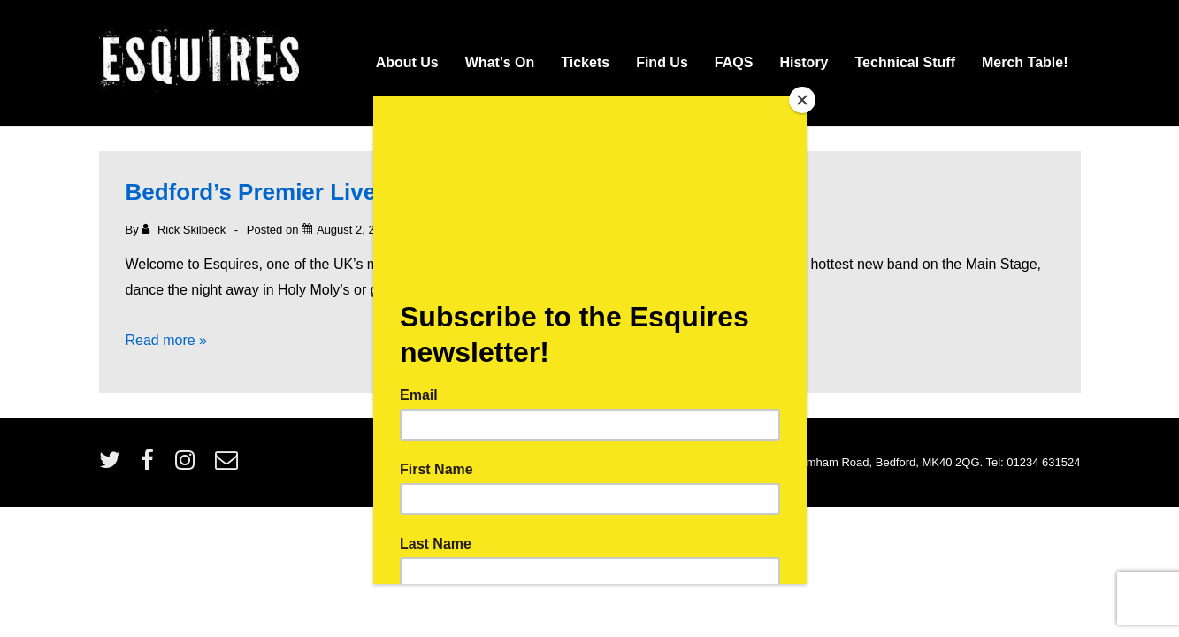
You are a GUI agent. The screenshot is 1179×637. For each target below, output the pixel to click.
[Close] (802, 100)
